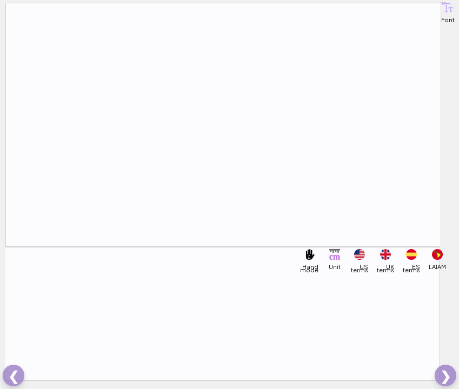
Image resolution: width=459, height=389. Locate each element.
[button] (447, 7)
